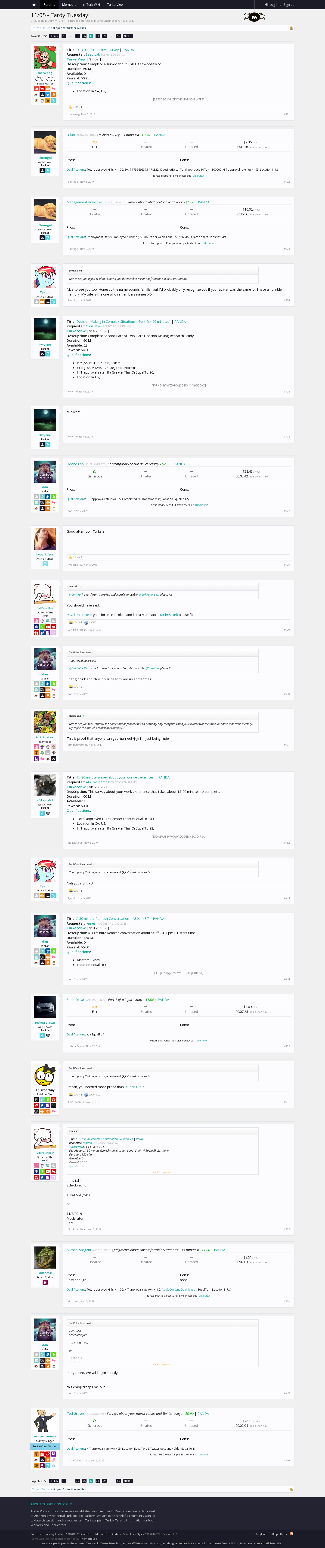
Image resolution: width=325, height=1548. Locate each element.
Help (275, 1534)
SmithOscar (75, 999)
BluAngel (45, 158)
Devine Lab (75, 464)
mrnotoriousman (45, 1436)
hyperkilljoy (45, 554)
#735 (287, 1046)
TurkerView (76, 59)
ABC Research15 (98, 782)
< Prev (54, 36)
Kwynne (45, 344)
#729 (287, 629)
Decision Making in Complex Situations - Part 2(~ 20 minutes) (123, 321)
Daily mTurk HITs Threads (64, 20)
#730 (287, 694)
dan (45, 487)
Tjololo (45, 292)
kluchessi (45, 1273)
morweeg (45, 73)
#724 (287, 300)
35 (77, 36)
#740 (287, 1460)
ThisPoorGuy (76, 1102)
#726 (287, 436)
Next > (128, 36)
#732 (287, 842)
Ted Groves (76, 1413)
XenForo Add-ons (111, 1534)
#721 (287, 114)
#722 (287, 181)
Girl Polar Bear (45, 608)
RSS (291, 1533)
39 (104, 36)
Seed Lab (93, 54)
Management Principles (85, 202)
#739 (287, 1393)
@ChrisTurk (76, 595)
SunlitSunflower (45, 737)
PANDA (128, 49)
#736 (287, 1102)
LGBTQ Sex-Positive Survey (97, 49)
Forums (49, 4)
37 (91, 36)
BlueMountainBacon (106, 20)
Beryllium (261, 1534)
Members (69, 4)
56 (118, 36)
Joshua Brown (45, 1022)
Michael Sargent (79, 1249)
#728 (287, 564)
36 (84, 36)
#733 (287, 898)
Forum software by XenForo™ (65, 1534)
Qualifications (78, 83)
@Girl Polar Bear (149, 595)
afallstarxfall (45, 800)
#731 (287, 744)
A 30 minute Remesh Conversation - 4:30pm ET (112, 918)
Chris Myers (95, 326)
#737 (287, 1229)
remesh (91, 923)
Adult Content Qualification (179, 1290)
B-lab (71, 134)
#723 (287, 248)
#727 (287, 511)
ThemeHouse (88, 1538)
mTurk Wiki (91, 4)
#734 (287, 979)
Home (34, 4)
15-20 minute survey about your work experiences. (115, 777)
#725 (287, 391)
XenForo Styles (135, 1534)
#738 (287, 1301)
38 (97, 36)
